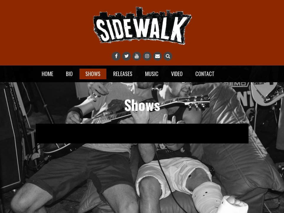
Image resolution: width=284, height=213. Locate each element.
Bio (69, 74)
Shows (92, 74)
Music (151, 74)
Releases (122, 74)
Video (177, 74)
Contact (205, 74)
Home (47, 74)
